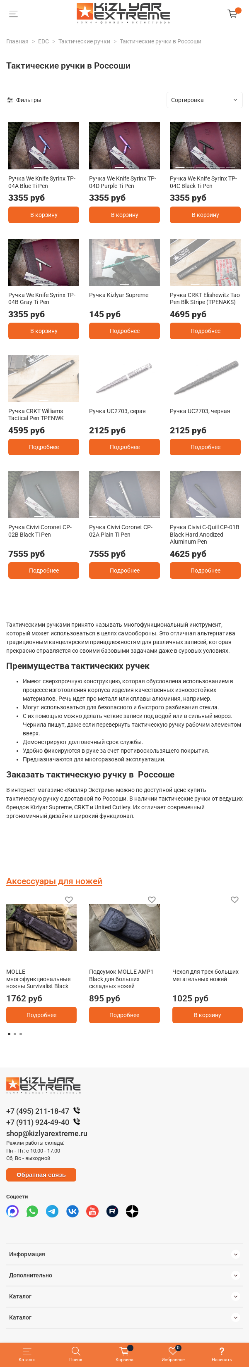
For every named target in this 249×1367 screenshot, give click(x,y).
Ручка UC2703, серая (117, 411)
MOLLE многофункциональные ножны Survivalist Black (38, 978)
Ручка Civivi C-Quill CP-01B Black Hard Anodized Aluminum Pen (204, 534)
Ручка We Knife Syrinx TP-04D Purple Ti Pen (122, 182)
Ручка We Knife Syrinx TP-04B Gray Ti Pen (41, 299)
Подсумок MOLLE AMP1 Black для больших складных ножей (121, 978)
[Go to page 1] (9, 1034)
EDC (43, 41)
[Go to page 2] (15, 1034)
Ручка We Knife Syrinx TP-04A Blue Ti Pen (41, 182)
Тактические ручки (84, 41)
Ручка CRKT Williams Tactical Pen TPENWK (36, 415)
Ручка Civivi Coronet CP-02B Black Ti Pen (40, 531)
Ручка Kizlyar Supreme (118, 295)
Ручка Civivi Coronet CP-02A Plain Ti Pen (120, 531)
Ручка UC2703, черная (200, 411)
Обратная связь (41, 1174)
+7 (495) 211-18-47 (45, 1111)
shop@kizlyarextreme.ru (46, 1133)
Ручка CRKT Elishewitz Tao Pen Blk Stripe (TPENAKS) (205, 299)
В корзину (44, 215)
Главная (17, 41)
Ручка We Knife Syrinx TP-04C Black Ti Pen (203, 182)
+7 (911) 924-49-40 (45, 1122)
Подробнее (125, 331)
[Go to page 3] (20, 1034)
